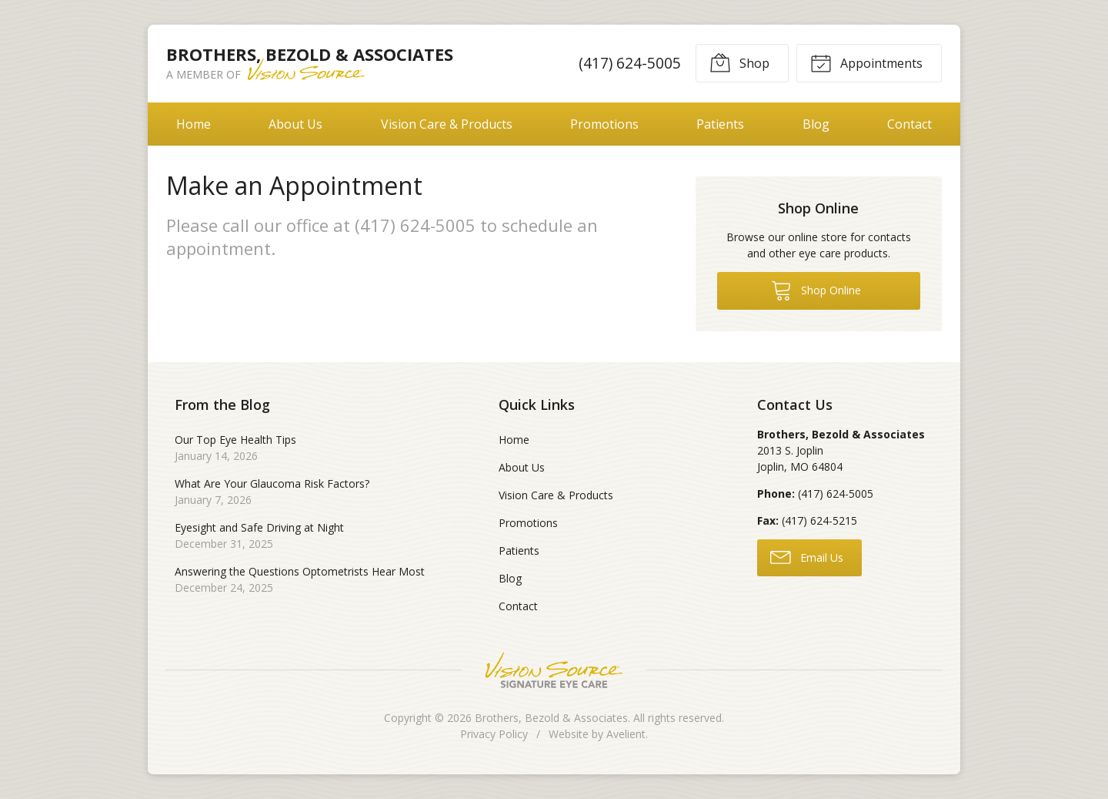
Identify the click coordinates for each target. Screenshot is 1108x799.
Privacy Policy (494, 734)
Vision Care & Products (446, 124)
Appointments (866, 62)
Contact (909, 124)
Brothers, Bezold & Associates (551, 717)
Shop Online (816, 289)
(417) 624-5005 (630, 62)
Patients (720, 124)
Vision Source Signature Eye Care (554, 670)
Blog (816, 124)
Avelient (626, 734)
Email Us (806, 556)
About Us (295, 124)
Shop (739, 62)
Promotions (604, 124)
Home (193, 124)
